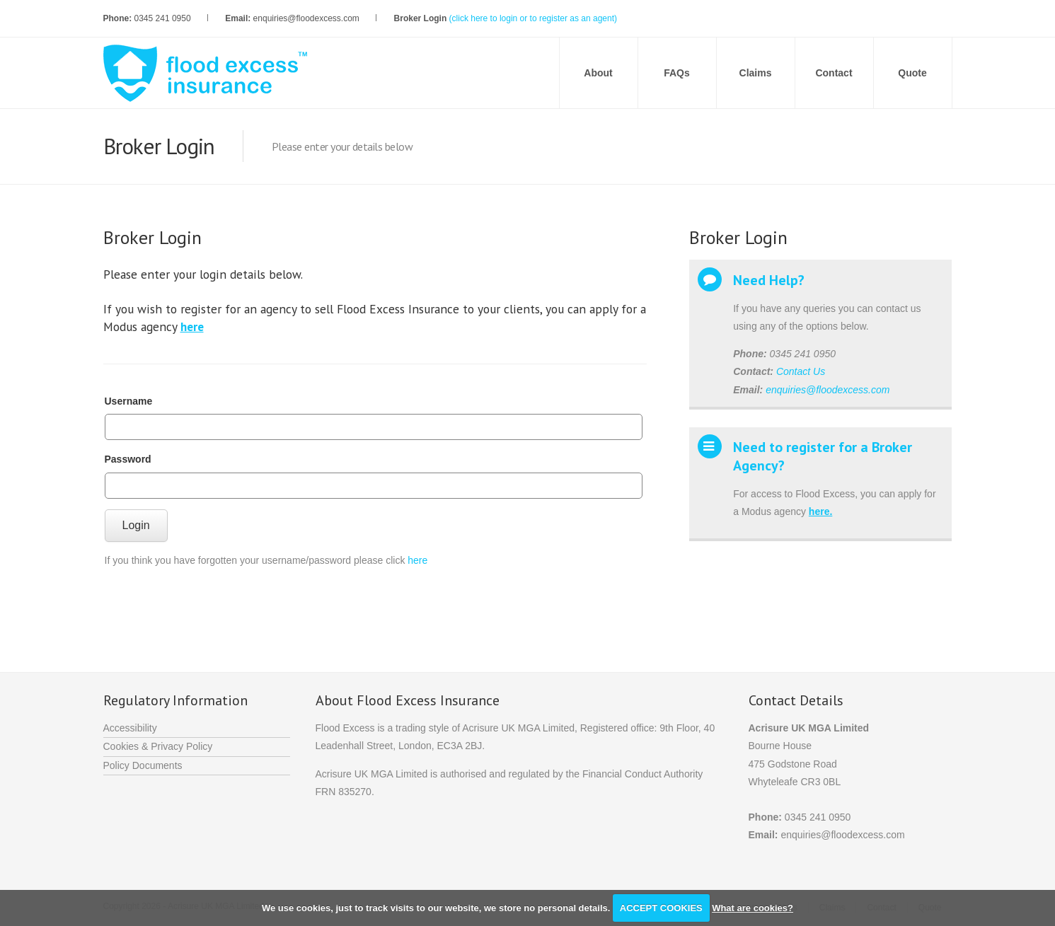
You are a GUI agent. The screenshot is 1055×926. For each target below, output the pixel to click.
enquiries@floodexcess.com (827, 389)
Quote (912, 73)
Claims (755, 73)
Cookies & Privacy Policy (158, 746)
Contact (833, 73)
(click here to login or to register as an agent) (533, 18)
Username (129, 401)
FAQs (677, 73)
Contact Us (800, 371)
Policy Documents (143, 765)
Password (128, 459)
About (598, 73)
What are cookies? (752, 908)
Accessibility (130, 728)
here (417, 560)
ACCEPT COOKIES (661, 908)
